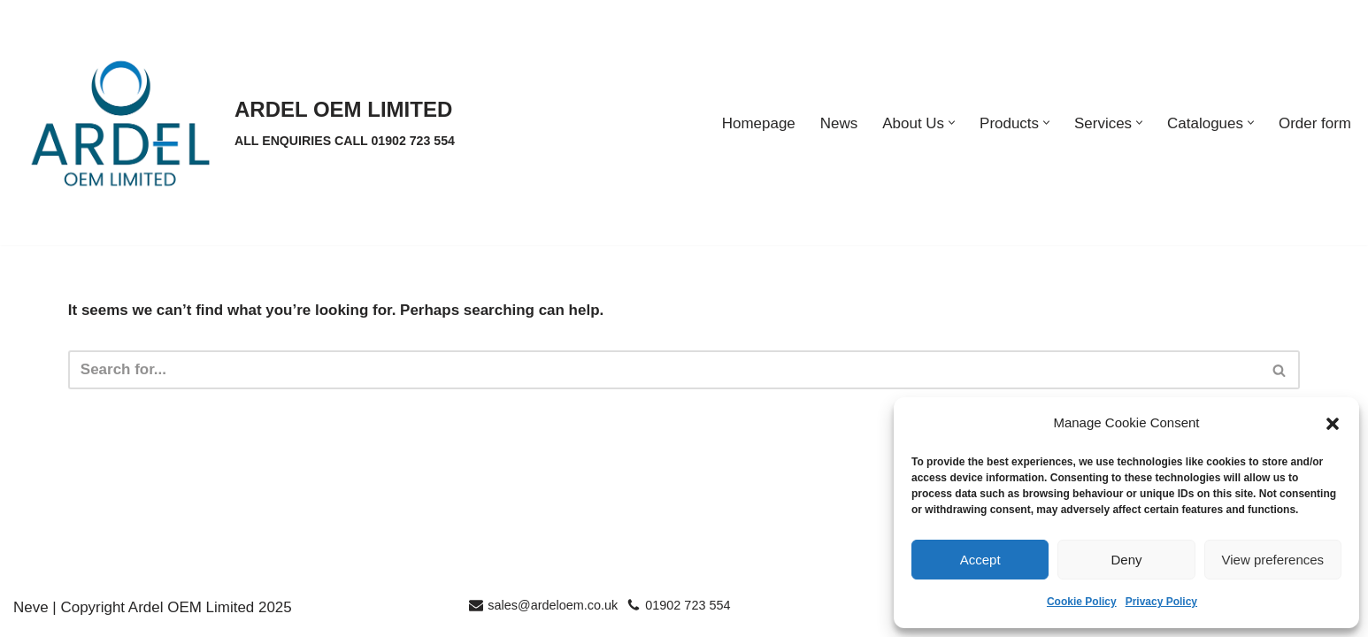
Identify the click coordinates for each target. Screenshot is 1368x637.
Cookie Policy (1082, 601)
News (838, 123)
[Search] (664, 369)
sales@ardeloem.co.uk (553, 612)
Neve (31, 614)
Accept (980, 559)
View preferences (1273, 559)
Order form (1315, 123)
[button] (1332, 424)
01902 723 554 (687, 612)
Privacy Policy (1161, 601)
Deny (1126, 559)
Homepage (758, 123)
